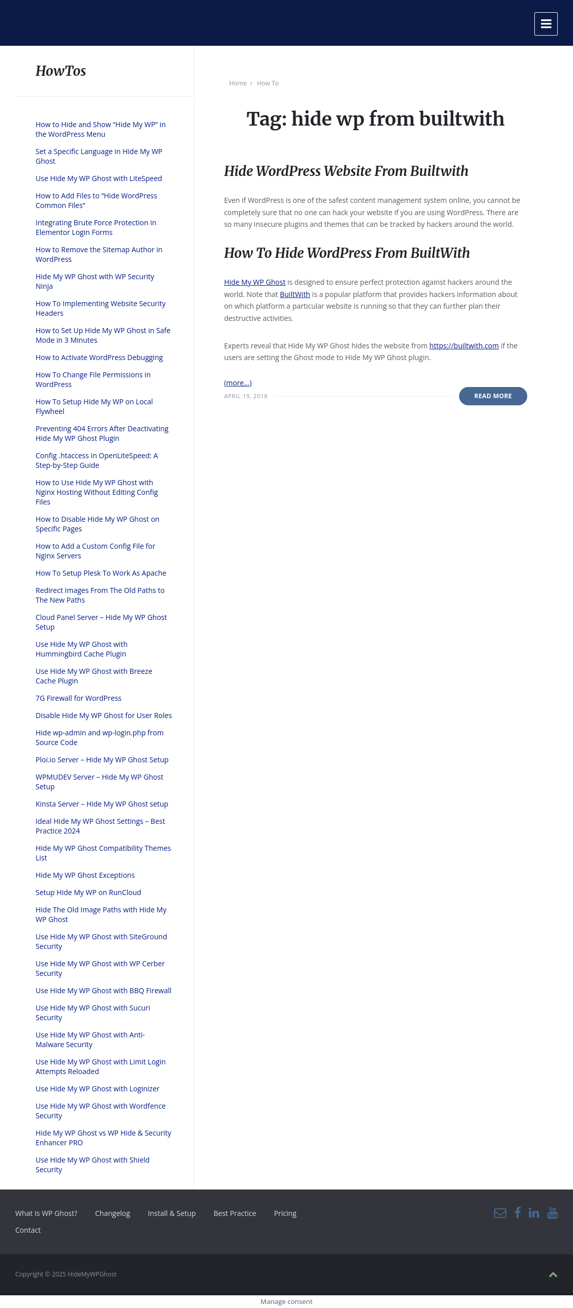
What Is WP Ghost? (46, 1213)
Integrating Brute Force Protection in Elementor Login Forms (96, 227)
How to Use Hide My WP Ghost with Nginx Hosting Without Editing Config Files (97, 492)
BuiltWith (295, 294)
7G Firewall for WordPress (79, 698)
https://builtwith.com (464, 345)
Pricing (285, 1213)
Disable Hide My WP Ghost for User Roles (104, 715)
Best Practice (235, 1213)
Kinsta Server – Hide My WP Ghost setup (102, 804)
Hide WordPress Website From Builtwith (346, 171)
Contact (28, 1230)
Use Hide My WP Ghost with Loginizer (98, 1088)
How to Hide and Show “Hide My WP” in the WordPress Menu (101, 129)
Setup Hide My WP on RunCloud (88, 892)
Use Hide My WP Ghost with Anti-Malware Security (90, 1039)
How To (268, 83)
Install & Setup (172, 1213)
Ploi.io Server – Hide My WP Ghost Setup (102, 759)
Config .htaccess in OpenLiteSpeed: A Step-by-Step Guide (97, 460)
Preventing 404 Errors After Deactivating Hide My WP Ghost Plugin (102, 433)
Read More (493, 396)
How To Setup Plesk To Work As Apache (101, 573)
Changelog (112, 1213)
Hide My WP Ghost (255, 282)
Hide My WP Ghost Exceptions (85, 875)
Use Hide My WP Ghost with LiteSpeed (99, 178)
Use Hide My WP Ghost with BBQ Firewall (103, 990)
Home (238, 83)
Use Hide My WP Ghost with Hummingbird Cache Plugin (82, 649)
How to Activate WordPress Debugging (99, 357)
